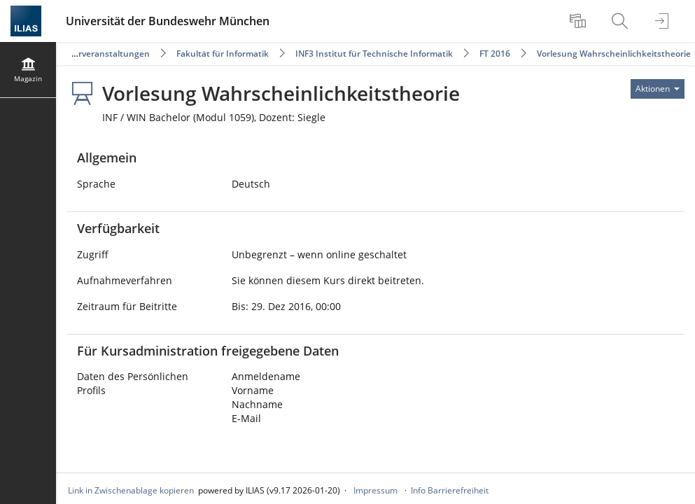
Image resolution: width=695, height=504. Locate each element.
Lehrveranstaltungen (106, 53)
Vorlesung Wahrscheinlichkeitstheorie (614, 53)
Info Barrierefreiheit (450, 490)
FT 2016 (494, 53)
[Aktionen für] (658, 89)
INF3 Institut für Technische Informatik (374, 53)
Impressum (375, 490)
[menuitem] (580, 21)
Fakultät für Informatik (222, 53)
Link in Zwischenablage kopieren (131, 490)
